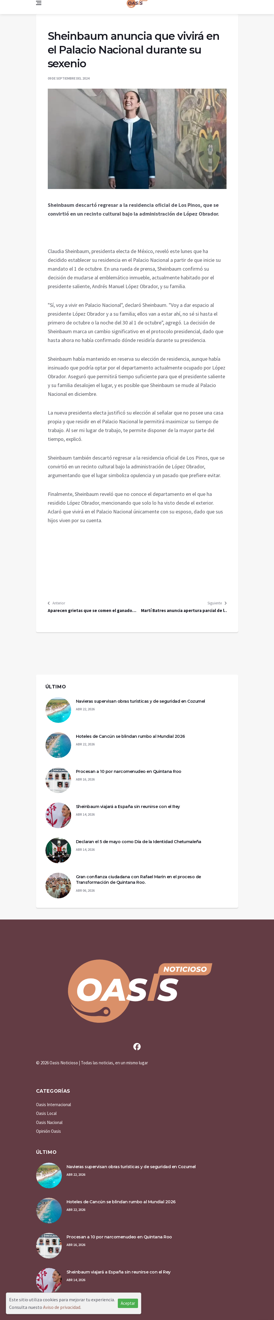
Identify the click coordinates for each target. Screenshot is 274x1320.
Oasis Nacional (49, 1122)
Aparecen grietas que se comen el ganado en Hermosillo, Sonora (90, 610)
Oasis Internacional (53, 1104)
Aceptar (128, 1303)
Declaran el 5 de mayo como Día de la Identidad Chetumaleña (138, 841)
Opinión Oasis (48, 1131)
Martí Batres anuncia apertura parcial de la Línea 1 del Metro (184, 610)
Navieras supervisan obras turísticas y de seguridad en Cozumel (140, 701)
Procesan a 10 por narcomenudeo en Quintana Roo (128, 771)
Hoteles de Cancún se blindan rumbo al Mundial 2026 (130, 736)
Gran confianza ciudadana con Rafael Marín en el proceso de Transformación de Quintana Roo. (138, 879)
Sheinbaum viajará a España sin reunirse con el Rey (128, 806)
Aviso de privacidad (61, 1307)
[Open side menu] (38, 3)
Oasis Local (46, 1113)
